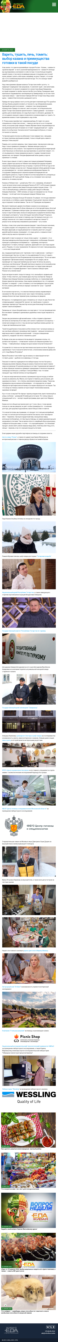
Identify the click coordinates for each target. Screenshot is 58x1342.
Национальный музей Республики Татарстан (18, 592)
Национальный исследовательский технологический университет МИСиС (28, 1046)
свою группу (6, 740)
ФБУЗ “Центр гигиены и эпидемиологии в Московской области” (24, 809)
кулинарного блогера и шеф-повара (29, 736)
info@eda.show (50, 1331)
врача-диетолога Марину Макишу (36, 951)
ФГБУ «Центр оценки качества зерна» (15, 770)
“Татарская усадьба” (44, 556)
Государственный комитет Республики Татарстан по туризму (24, 631)
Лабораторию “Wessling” (10, 1089)
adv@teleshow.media (48, 1333)
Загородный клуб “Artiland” (11, 987)
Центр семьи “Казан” (9, 437)
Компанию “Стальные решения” (13, 1031)
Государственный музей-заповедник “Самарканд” (19, 708)
